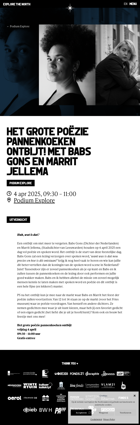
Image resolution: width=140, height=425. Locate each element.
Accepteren (81, 412)
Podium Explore (21, 183)
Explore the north (16, 4)
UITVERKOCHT (18, 219)
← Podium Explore (18, 26)
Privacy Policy (109, 419)
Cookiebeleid (96, 419)
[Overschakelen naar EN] (125, 3)
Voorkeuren (125, 412)
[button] (134, 395)
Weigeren (103, 412)
